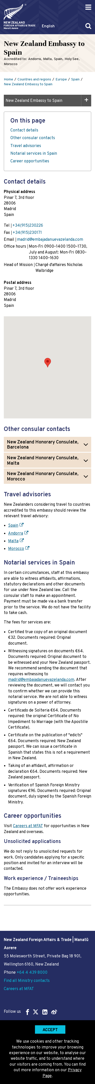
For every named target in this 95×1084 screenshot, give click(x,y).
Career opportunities (29, 161)
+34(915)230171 (27, 232)
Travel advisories (25, 146)
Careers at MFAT (28, 826)
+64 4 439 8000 (32, 972)
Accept (50, 1030)
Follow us (30, 1012)
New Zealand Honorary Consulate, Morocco (43, 476)
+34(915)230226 (27, 225)
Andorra (15, 533)
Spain (13, 525)
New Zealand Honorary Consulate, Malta (43, 460)
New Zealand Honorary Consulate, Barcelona (43, 445)
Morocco (16, 548)
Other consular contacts (32, 138)
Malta (13, 541)
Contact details (24, 130)
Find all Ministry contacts (27, 980)
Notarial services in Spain (33, 153)
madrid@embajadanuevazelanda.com (50, 239)
